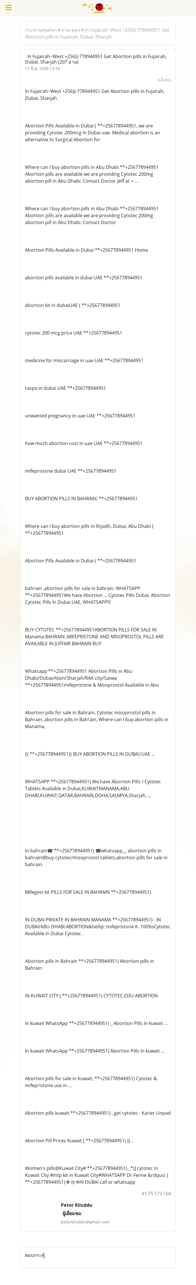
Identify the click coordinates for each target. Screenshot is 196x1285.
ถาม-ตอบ (71, 30)
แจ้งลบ (164, 80)
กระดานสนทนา (41, 30)
